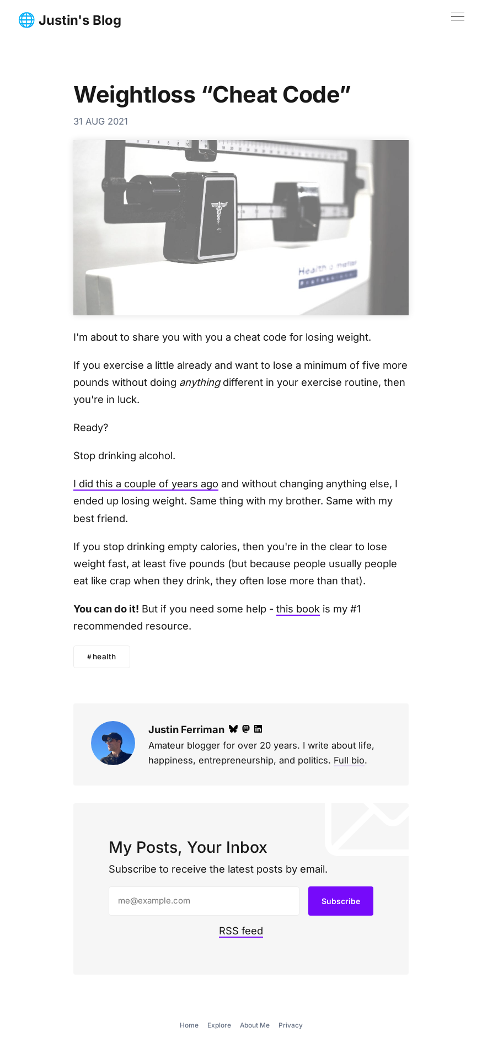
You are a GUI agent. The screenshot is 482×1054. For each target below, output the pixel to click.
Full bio (349, 760)
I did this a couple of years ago (145, 483)
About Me (255, 1025)
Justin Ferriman (186, 729)
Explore (219, 1025)
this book (298, 609)
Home (189, 1025)
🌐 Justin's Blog (69, 20)
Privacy (291, 1025)
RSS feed (241, 930)
